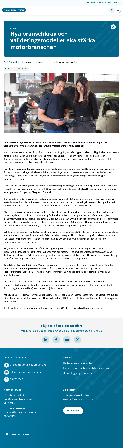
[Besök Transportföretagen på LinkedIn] (45, 339)
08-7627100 (16, 379)
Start (6, 62)
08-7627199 (10, 416)
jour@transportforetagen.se (18, 399)
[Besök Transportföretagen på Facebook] (56, 339)
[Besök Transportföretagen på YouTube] (67, 339)
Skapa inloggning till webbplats (78, 373)
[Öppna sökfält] (112, 10)
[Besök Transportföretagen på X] (77, 339)
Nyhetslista (15, 62)
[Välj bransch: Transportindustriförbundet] (103, 3)
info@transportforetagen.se (25, 372)
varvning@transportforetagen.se (79, 399)
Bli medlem (73, 410)
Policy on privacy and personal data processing (86, 368)
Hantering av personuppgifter (77, 363)
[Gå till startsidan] (14, 10)
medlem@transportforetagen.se (20, 412)
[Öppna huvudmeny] (118, 10)
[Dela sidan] (113, 27)
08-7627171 (10, 403)
